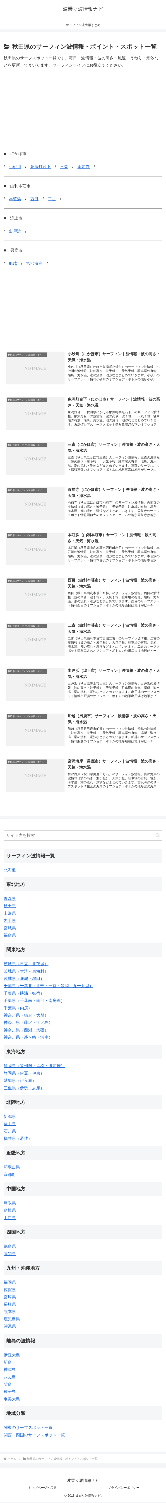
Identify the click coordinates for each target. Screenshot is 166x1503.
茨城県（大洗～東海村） (26, 972)
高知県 (10, 1254)
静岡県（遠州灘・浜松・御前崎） (34, 1066)
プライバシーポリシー (124, 1488)
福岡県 (10, 1283)
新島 (8, 1363)
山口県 (10, 1218)
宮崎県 (10, 1298)
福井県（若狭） (18, 1139)
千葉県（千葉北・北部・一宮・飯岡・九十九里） (48, 986)
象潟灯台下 (40, 166)
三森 (64, 166)
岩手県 (10, 921)
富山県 (10, 1124)
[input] (83, 836)
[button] (158, 836)
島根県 (10, 1211)
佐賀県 (10, 1290)
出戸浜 (15, 231)
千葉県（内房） (18, 1009)
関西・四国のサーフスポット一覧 (34, 1435)
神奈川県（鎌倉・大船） (26, 1016)
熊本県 (10, 1312)
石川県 (10, 1132)
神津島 (10, 1370)
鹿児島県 (12, 1320)
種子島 (10, 1392)
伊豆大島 (12, 1355)
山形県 (10, 914)
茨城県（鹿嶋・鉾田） (24, 979)
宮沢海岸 (34, 263)
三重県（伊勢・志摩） (24, 1089)
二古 (52, 199)
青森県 (10, 899)
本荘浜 (15, 199)
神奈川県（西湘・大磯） (26, 1031)
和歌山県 (12, 1168)
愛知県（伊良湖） (20, 1081)
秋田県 (10, 907)
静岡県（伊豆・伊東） (24, 1074)
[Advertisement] (83, 106)
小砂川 (15, 166)
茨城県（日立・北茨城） (26, 965)
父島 (8, 1385)
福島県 (10, 936)
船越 (13, 263)
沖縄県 (10, 1327)
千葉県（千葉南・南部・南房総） (34, 1001)
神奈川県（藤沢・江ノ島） (28, 1023)
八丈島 (10, 1378)
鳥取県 (10, 1204)
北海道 (10, 871)
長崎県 (10, 1305)
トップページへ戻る (42, 1488)
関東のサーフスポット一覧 (28, 1428)
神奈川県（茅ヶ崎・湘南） (28, 1038)
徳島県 (10, 1247)
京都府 (10, 1175)
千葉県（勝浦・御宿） (24, 994)
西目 (34, 199)
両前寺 (83, 166)
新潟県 (10, 1117)
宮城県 (10, 928)
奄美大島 (12, 1400)
